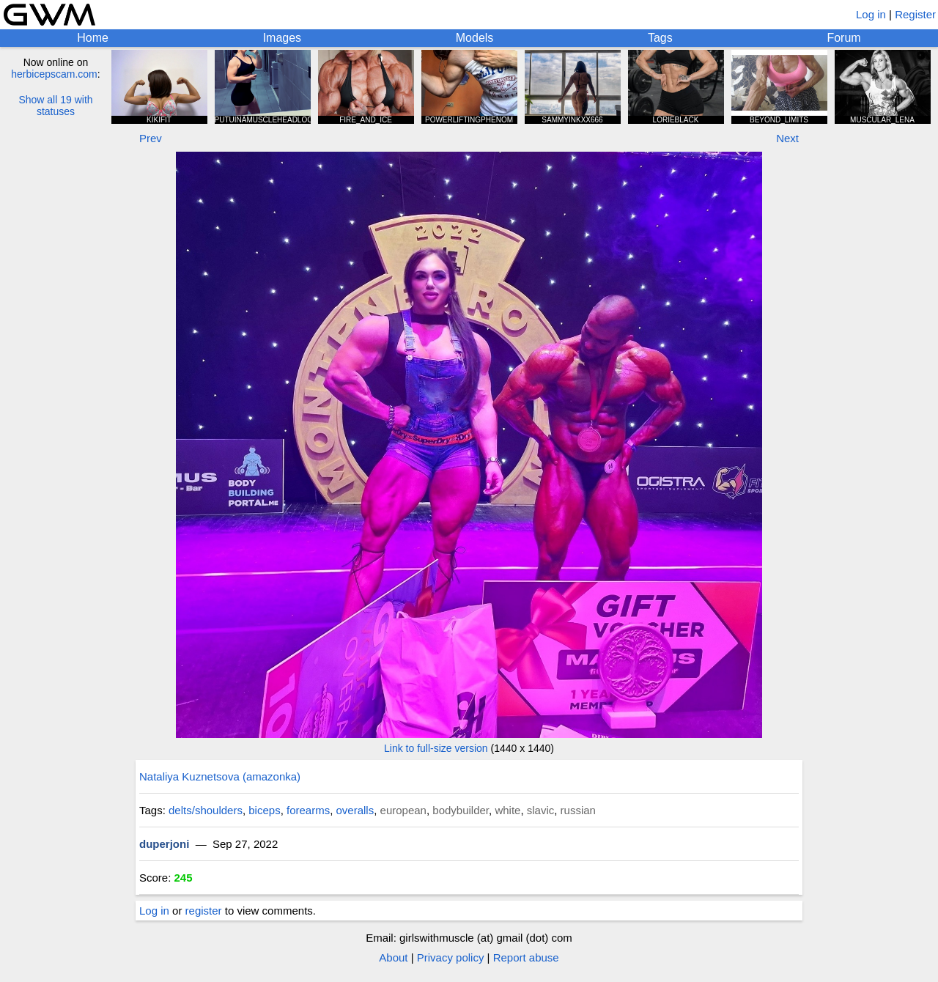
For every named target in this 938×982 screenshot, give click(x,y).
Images (282, 38)
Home (92, 38)
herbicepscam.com (54, 74)
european (403, 810)
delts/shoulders (206, 810)
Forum (843, 38)
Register (915, 14)
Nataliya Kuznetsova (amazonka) (219, 776)
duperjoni (164, 844)
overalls (355, 810)
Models (475, 38)
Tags (660, 38)
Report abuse (526, 957)
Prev (150, 138)
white (507, 810)
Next (787, 138)
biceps (264, 810)
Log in (871, 14)
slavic (541, 810)
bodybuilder (460, 810)
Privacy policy (450, 957)
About (393, 957)
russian (578, 810)
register (203, 910)
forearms (308, 810)
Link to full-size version (436, 748)
